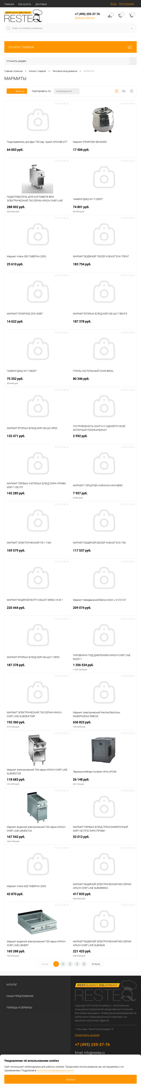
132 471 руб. (37, 438)
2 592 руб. (103, 438)
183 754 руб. (103, 266)
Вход (113, 3)
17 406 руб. (103, 152)
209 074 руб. (103, 610)
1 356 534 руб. (103, 667)
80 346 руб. (103, 381)
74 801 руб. (103, 209)
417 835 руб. (103, 896)
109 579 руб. (37, 553)
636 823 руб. (103, 724)
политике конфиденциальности (55, 1070)
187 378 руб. (103, 324)
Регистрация (126, 3)
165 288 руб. (37, 953)
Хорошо (70, 1079)
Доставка (41, 4)
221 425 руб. (103, 953)
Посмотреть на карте (87, 1035)
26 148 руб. (103, 782)
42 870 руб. (37, 896)
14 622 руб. (37, 324)
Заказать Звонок (85, 17)
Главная (9, 4)
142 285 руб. (37, 495)
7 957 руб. (103, 495)
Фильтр (16, 91)
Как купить (24, 4)
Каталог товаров (70, 47)
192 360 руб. (37, 724)
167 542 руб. (37, 839)
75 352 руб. (37, 381)
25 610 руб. (37, 266)
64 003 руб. (37, 152)
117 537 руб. (103, 553)
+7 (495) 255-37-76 (87, 14)
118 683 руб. (37, 782)
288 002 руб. (37, 209)
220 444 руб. (37, 610)
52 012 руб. (103, 839)
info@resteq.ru (94, 1053)
